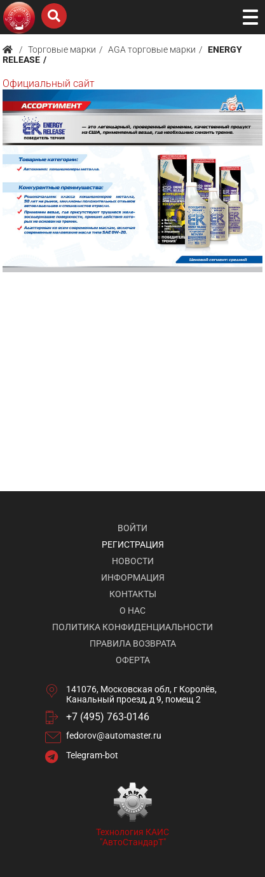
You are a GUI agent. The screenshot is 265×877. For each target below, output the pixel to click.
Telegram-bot (92, 755)
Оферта (133, 660)
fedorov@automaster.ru (113, 735)
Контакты (132, 594)
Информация (133, 577)
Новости (133, 561)
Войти (132, 528)
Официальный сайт (49, 83)
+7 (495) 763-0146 (107, 717)
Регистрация (133, 544)
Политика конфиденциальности (132, 627)
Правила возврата (133, 643)
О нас (132, 610)
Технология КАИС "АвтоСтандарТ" (132, 837)
